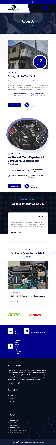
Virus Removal (13, 425)
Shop (10, 407)
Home (24, 25)
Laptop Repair (13, 422)
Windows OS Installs (15, 432)
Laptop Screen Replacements (17, 430)
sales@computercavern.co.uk (39, 332)
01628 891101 (33, 106)
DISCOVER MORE (14, 105)
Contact (11, 410)
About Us (11, 395)
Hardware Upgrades (14, 427)
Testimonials (12, 401)
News (11, 404)
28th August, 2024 (16, 292)
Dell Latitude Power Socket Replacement (28, 296)
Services (11, 398)
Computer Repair (14, 420)
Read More (14, 301)
